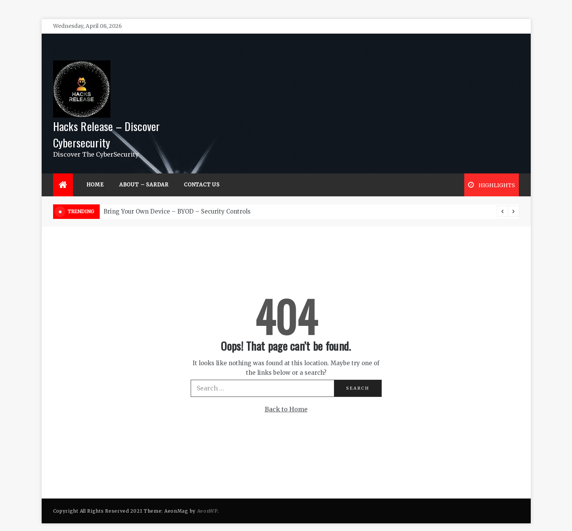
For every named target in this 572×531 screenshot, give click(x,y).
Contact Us (202, 173)
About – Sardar (144, 173)
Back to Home (286, 397)
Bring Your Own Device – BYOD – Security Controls (177, 200)
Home (95, 173)
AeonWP (207, 499)
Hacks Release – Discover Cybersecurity (106, 122)
